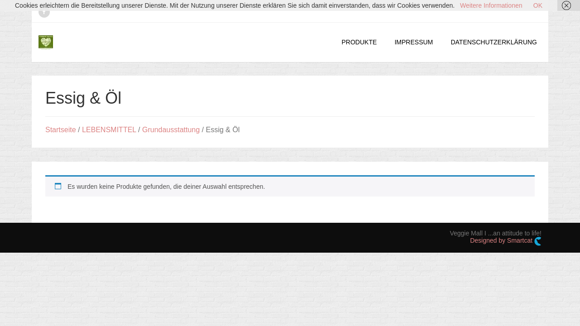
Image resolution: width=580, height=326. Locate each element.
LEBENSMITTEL (109, 130)
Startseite (60, 130)
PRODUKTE (359, 42)
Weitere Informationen (491, 5)
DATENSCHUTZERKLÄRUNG (494, 42)
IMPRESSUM (414, 42)
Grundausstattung (171, 130)
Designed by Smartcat (505, 241)
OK (537, 5)
